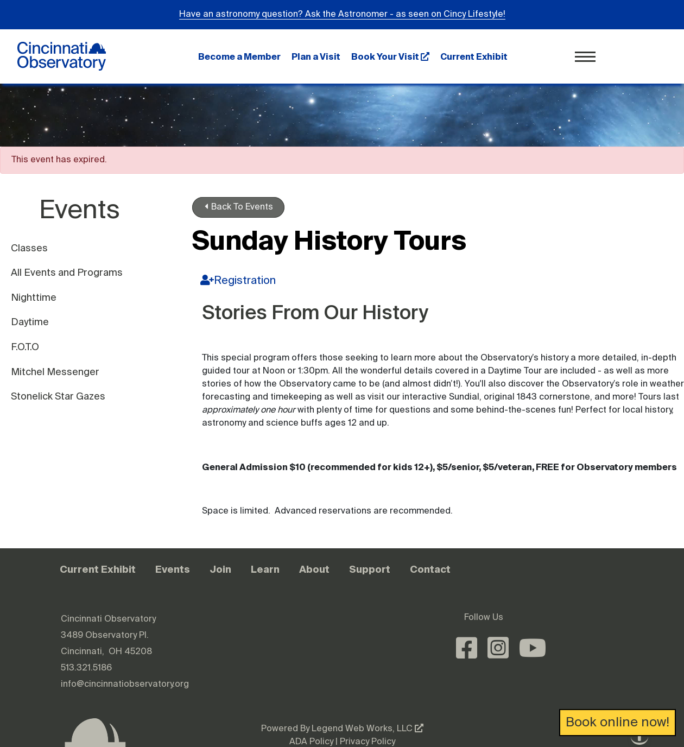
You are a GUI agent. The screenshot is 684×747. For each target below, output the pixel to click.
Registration (238, 281)
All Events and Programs (67, 273)
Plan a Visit (316, 56)
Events (172, 569)
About (314, 569)
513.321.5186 (86, 668)
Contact (430, 569)
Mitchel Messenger (55, 372)
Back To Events (239, 207)
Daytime (30, 322)
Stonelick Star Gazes (58, 397)
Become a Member (239, 56)
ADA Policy (311, 742)
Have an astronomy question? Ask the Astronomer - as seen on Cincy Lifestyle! (342, 14)
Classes (29, 249)
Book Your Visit (390, 56)
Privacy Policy (367, 742)
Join (220, 569)
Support (369, 569)
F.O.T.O (25, 347)
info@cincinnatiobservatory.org (125, 684)
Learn (265, 569)
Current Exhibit (474, 56)
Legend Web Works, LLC (367, 729)
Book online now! (617, 722)
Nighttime (33, 298)
